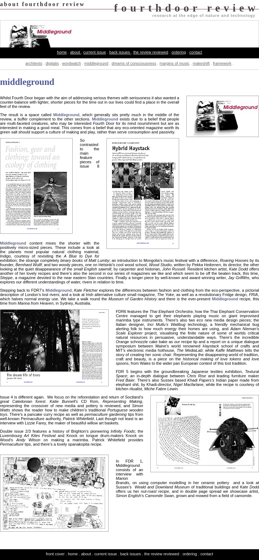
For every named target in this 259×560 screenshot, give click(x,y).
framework (222, 63)
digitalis (52, 63)
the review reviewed (150, 52)
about (75, 52)
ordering (179, 52)
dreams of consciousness (134, 63)
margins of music (174, 63)
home (62, 52)
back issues (120, 52)
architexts (33, 63)
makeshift (201, 63)
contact (195, 52)
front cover (55, 554)
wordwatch (71, 63)
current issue (94, 52)
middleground (96, 63)
